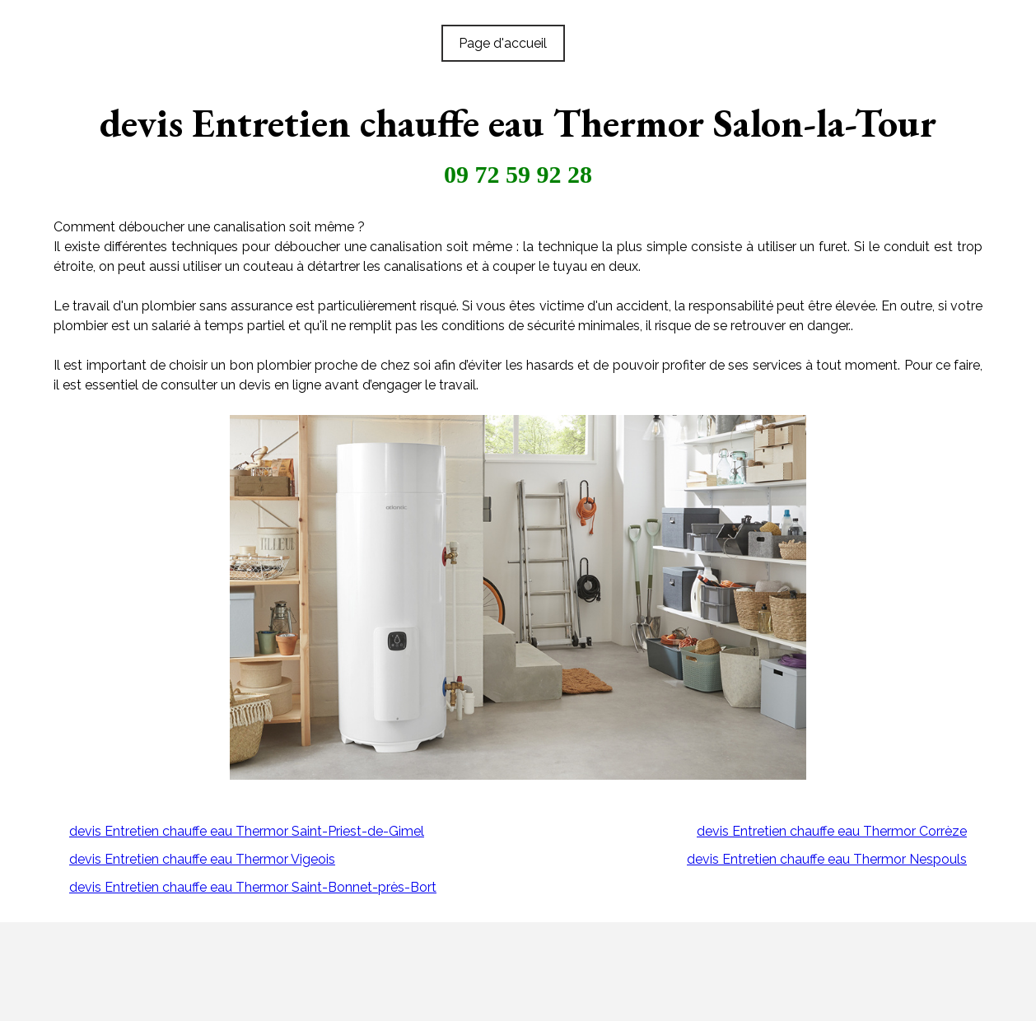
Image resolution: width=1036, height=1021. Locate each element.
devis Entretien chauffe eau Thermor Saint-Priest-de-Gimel (246, 831)
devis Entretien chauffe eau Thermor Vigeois (202, 859)
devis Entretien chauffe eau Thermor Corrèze (832, 831)
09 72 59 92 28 (518, 174)
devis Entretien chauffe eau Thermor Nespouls (827, 859)
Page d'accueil (503, 43)
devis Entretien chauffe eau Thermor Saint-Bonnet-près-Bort (252, 887)
